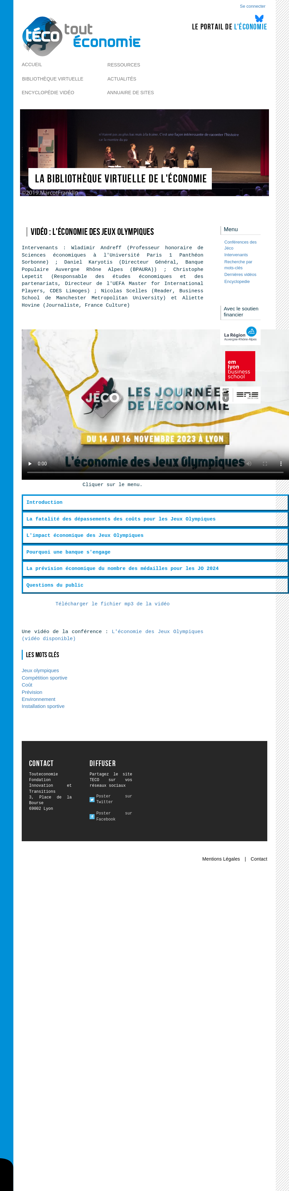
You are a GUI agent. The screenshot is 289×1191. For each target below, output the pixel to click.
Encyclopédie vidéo (48, 92)
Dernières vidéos (241, 274)
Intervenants (236, 254)
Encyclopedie (237, 281)
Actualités (122, 79)
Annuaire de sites (130, 92)
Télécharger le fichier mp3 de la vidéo (112, 604)
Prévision (32, 692)
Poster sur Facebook (114, 816)
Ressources (124, 64)
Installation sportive (43, 706)
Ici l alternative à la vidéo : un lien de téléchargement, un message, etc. (155, 404)
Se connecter (253, 6)
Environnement (38, 699)
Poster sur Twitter (114, 799)
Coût (27, 685)
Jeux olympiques (40, 670)
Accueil (32, 64)
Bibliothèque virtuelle (52, 79)
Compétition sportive (44, 678)
